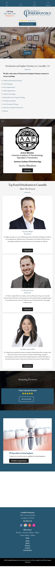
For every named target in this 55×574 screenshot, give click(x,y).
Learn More (27, 53)
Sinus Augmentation (9, 87)
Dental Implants (8, 84)
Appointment (27, 550)
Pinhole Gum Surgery (9, 94)
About (27, 543)
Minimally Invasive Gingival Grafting (14, 97)
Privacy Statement (21, 560)
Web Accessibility (36, 560)
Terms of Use (28, 560)
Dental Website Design (45, 560)
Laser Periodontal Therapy (10, 104)
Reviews (27, 545)
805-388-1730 (10, 13)
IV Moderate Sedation (9, 101)
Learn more (27, 170)
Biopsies (5, 111)
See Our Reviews (26, 399)
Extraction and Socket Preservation (13, 107)
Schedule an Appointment (19, 461)
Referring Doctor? (9, 15)
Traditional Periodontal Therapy (12, 80)
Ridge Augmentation (9, 91)
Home (27, 541)
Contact (27, 548)
